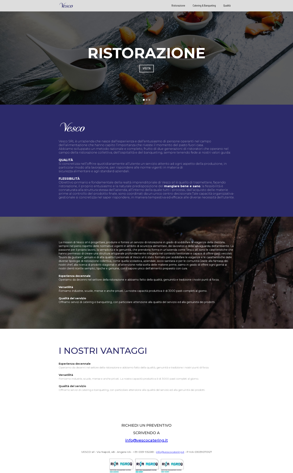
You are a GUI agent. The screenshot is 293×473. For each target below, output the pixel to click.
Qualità (227, 5)
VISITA (147, 68)
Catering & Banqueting (204, 5)
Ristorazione (178, 5)
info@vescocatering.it (146, 440)
